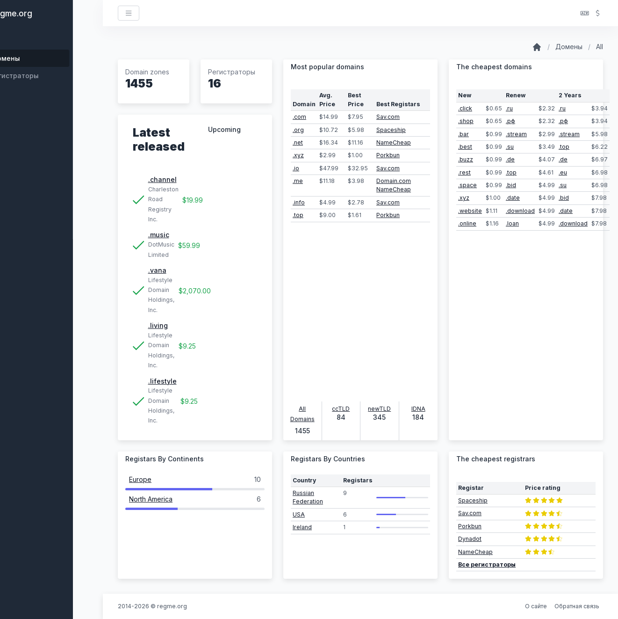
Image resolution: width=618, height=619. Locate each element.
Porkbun (388, 155)
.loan (512, 223)
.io (296, 168)
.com (299, 116)
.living (158, 325)
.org (298, 129)
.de (510, 159)
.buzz (465, 159)
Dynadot (469, 538)
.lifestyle (162, 381)
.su (510, 146)
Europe (140, 479)
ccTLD (341, 408)
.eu (563, 172)
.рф (510, 120)
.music (158, 235)
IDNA (418, 408)
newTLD (379, 408)
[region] (51, 322)
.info (299, 202)
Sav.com (388, 116)
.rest (464, 172)
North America (150, 499)
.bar (463, 134)
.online (467, 223)
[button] (585, 13)
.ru (509, 108)
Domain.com (393, 180)
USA (299, 514)
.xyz (298, 155)
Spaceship (391, 129)
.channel (162, 179)
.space (467, 185)
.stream (516, 134)
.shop (466, 120)
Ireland (302, 527)
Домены (568, 47)
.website (470, 210)
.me (298, 180)
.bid (511, 185)
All (599, 47)
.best (465, 146)
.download (520, 210)
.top (298, 214)
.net (298, 142)
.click (465, 108)
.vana (157, 270)
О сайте (536, 606)
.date (513, 197)
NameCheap (393, 142)
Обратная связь (576, 606)
